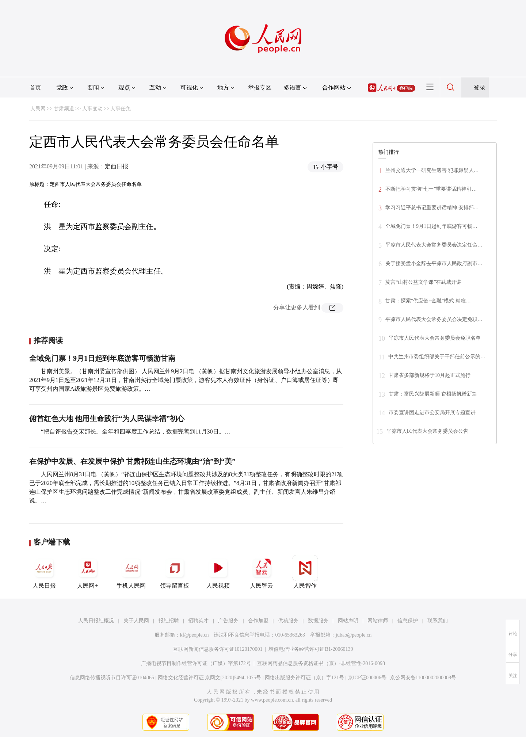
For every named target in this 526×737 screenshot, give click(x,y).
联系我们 (437, 620)
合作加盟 (258, 620)
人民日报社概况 (96, 620)
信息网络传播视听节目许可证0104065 (112, 677)
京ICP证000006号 (367, 677)
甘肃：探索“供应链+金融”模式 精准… (428, 300)
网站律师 (377, 620)
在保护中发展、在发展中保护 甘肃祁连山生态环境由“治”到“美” (132, 461)
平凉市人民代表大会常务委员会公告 (427, 431)
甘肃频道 (64, 108)
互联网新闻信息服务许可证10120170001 (218, 649)
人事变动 (92, 108)
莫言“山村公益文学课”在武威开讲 (423, 282)
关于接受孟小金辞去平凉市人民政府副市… (434, 263)
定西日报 (116, 166)
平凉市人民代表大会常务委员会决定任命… (434, 245)
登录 (479, 87)
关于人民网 (136, 620)
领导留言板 (174, 572)
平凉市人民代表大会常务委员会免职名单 (435, 338)
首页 (35, 87)
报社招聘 (169, 620)
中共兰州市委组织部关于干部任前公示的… (436, 356)
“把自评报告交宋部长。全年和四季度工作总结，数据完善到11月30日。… (135, 431)
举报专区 (259, 87)
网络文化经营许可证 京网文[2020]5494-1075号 (210, 677)
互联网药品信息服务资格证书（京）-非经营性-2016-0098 (321, 663)
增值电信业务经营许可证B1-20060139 (310, 649)
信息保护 (407, 620)
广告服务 (228, 620)
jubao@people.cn (353, 635)
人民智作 (305, 572)
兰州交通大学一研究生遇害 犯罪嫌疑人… (432, 170)
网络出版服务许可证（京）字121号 (304, 677)
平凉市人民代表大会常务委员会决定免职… (434, 319)
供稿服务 (288, 620)
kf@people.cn (194, 635)
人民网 (38, 108)
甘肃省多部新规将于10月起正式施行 (429, 375)
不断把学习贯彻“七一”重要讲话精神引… (431, 189)
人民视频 (218, 572)
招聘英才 (198, 620)
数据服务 (318, 620)
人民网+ (87, 572)
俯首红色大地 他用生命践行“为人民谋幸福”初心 (106, 419)
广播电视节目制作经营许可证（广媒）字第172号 (196, 663)
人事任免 (120, 108)
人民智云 (261, 572)
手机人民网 (131, 572)
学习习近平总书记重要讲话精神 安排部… (432, 207)
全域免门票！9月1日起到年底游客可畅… (431, 226)
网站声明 (348, 620)
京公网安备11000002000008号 (423, 677)
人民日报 (44, 572)
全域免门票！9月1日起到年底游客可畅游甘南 (102, 358)
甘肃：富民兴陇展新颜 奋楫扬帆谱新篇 (433, 394)
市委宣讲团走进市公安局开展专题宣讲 (432, 412)
